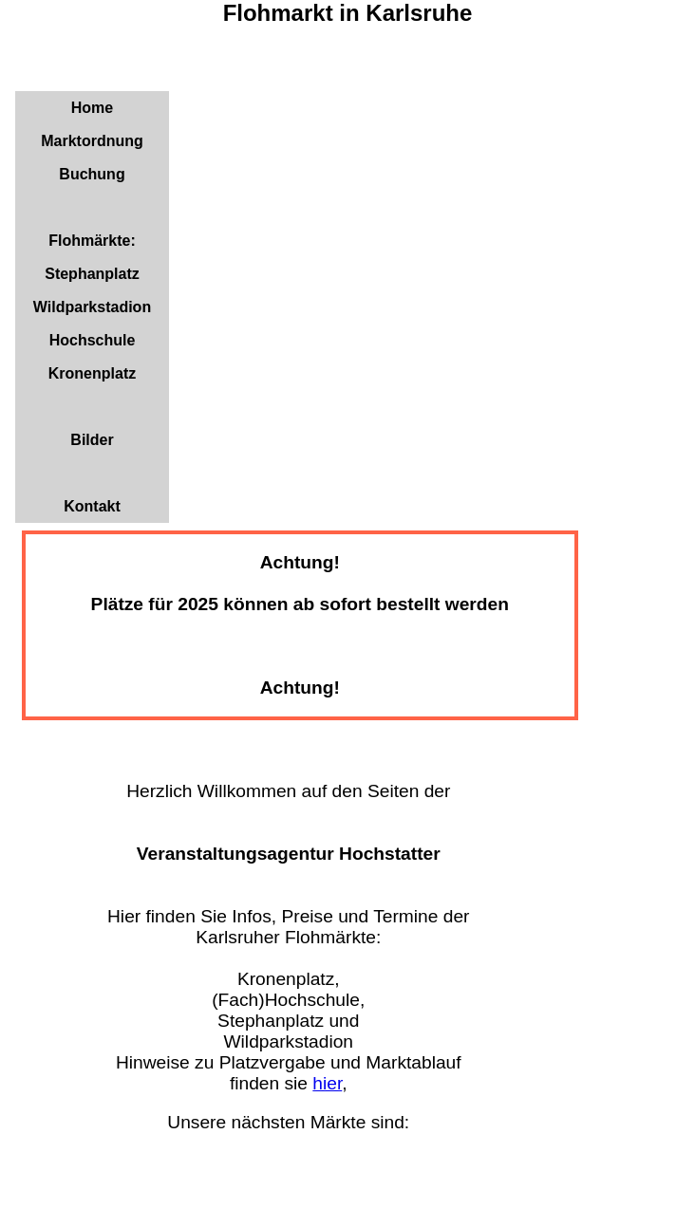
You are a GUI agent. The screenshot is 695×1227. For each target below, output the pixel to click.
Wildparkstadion (92, 307)
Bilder (91, 440)
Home (92, 108)
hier (327, 1083)
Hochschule (92, 340)
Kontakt (92, 506)
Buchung (91, 174)
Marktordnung (92, 141)
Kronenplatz (92, 373)
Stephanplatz (92, 274)
